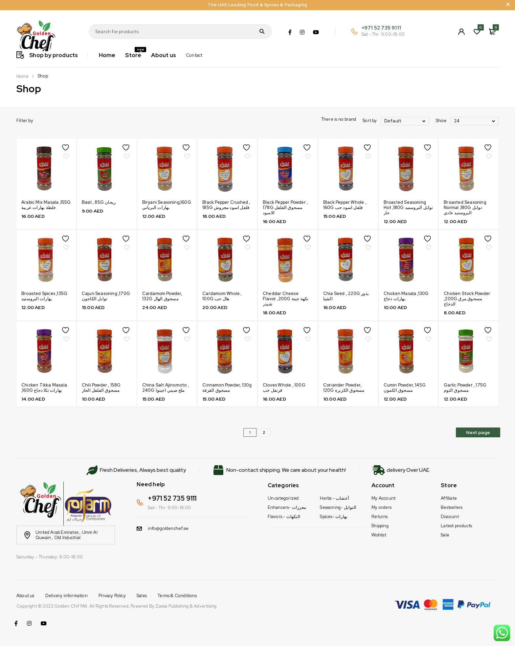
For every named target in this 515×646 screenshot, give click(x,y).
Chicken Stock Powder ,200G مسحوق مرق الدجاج (467, 299)
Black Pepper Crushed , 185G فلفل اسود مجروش (226, 204)
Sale (445, 535)
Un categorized (283, 498)
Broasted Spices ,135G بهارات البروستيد (44, 296)
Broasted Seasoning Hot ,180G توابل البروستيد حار (408, 207)
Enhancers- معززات (287, 507)
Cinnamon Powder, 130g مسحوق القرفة (227, 387)
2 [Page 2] (264, 432)
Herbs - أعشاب (334, 498)
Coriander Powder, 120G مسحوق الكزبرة (344, 387)
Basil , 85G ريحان (99, 202)
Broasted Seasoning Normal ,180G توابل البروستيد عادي (465, 207)
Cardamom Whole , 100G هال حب (222, 296)
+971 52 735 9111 (381, 28)
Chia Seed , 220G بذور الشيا (346, 296)
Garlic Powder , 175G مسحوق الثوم (465, 387)
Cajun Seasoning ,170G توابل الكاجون (106, 296)
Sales (142, 595)
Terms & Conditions (177, 595)
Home (22, 76)
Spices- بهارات (333, 516)
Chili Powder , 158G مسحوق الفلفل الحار (101, 387)
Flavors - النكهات (284, 516)
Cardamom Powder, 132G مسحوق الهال (162, 296)
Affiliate (449, 498)
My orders (381, 507)
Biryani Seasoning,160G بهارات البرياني (166, 204)
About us (25, 595)
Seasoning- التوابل (338, 507)
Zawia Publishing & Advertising (185, 606)
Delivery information (66, 595)
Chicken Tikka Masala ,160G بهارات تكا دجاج (44, 387)
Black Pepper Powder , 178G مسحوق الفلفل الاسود (285, 207)
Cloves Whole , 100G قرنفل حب (284, 387)
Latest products (456, 526)
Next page (478, 432)
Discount (450, 516)
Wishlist (378, 535)
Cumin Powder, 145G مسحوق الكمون (405, 387)
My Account (383, 498)
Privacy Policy (112, 595)
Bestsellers (451, 507)
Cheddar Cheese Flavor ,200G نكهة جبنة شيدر (285, 299)
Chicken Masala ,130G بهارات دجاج (406, 296)
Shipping (380, 526)
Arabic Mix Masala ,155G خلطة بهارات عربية (46, 204)
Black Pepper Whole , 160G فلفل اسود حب (344, 204)
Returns (379, 516)
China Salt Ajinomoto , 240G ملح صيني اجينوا (165, 387)
